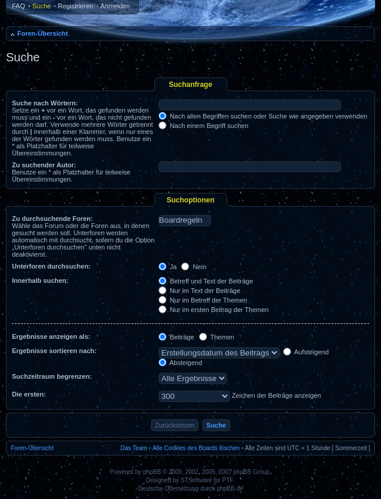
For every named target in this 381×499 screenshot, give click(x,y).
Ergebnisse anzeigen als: (51, 336)
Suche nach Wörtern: (45, 103)
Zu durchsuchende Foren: (52, 218)
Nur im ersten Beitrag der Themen (214, 309)
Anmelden (115, 6)
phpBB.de (230, 488)
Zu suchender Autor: (44, 165)
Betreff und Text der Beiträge (206, 281)
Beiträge (176, 337)
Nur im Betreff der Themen (203, 300)
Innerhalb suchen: (40, 280)
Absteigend (181, 362)
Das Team (133, 448)
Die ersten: (29, 394)
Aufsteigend (306, 351)
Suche (41, 6)
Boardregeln (184, 220)
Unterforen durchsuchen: (51, 266)
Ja (168, 266)
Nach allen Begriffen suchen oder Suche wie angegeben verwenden (263, 116)
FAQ (18, 6)
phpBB (152, 472)
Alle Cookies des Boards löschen (196, 448)
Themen (216, 337)
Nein (193, 266)
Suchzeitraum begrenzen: (52, 376)
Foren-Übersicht (42, 33)
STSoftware (196, 480)
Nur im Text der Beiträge (199, 290)
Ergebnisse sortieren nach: (54, 350)
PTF (228, 480)
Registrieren (75, 6)
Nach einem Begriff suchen (204, 125)
